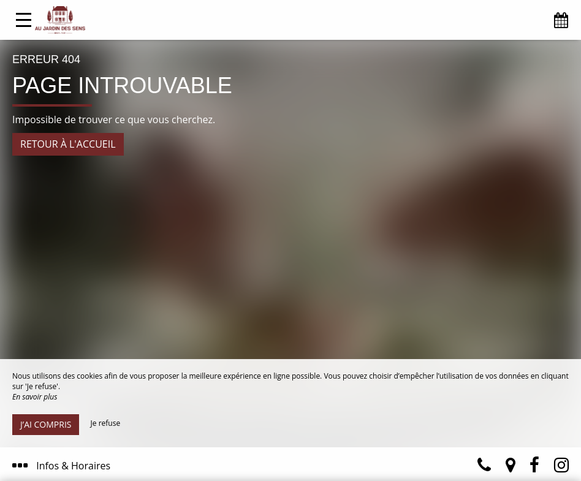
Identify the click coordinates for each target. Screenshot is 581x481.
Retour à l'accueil (68, 144)
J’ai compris (45, 424)
